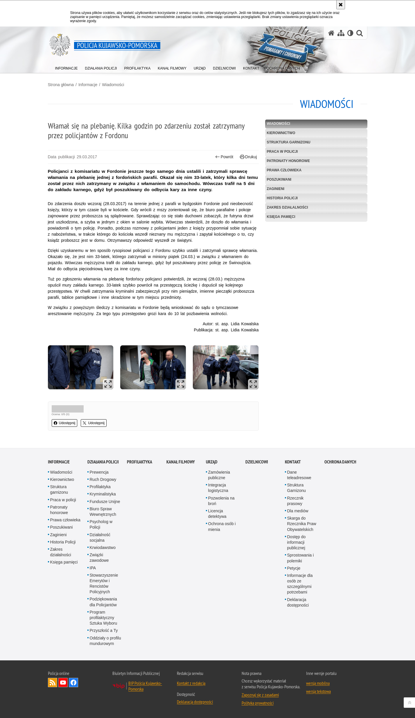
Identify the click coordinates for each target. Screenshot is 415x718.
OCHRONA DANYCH (340, 462)
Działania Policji (103, 462)
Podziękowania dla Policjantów (103, 602)
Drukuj (248, 156)
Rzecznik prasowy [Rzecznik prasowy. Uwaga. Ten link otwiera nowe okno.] (295, 501)
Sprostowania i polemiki (300, 558)
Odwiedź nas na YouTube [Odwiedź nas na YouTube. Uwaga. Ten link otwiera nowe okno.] (63, 682)
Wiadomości (113, 84)
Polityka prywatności (258, 703)
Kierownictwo (281, 133)
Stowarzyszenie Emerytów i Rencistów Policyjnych (104, 583)
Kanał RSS (52, 682)
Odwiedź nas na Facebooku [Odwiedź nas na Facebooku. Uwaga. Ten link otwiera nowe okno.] (73, 682)
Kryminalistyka (103, 494)
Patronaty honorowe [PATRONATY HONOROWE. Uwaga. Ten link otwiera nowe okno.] (288, 161)
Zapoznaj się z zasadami (260, 695)
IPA (93, 568)
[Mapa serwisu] (340, 33)
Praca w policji (282, 152)
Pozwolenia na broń (221, 501)
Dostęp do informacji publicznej (296, 542)
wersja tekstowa (318, 691)
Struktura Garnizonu (296, 488)
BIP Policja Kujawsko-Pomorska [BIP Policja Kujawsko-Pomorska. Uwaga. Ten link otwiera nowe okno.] (145, 686)
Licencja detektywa (217, 514)
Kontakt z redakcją (191, 683)
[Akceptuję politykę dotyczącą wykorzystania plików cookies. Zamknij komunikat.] (340, 4)
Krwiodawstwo (103, 547)
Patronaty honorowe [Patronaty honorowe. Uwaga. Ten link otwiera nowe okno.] (59, 510)
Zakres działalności (287, 207)
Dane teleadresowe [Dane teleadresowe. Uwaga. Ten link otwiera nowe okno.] (299, 475)
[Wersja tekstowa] (350, 33)
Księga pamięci (281, 217)
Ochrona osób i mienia (222, 526)
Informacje (87, 84)
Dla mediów (297, 511)
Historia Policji (282, 198)
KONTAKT (293, 462)
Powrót (224, 156)
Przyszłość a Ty (104, 630)
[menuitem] (66, 67)
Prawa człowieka (284, 170)
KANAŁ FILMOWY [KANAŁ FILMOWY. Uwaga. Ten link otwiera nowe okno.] (180, 462)
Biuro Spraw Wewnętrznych (103, 511)
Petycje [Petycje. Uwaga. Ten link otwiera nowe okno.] (294, 568)
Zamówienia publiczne (219, 475)
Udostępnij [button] (65, 423)
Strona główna (61, 84)
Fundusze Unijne (105, 501)
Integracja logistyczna (218, 488)
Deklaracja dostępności (298, 602)
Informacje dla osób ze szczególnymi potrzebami (300, 584)
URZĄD (212, 462)
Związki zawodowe (99, 557)
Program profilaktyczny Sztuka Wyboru (103, 617)
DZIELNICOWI (256, 462)
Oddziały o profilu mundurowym (105, 641)
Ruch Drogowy (103, 479)
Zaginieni (276, 189)
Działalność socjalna (100, 537)
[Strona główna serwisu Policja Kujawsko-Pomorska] (331, 33)
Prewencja (99, 472)
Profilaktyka (100, 486)
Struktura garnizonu (288, 142)
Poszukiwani (279, 179)
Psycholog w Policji (101, 524)
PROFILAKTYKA (139, 462)
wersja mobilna (318, 683)
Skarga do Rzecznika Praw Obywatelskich (301, 524)
